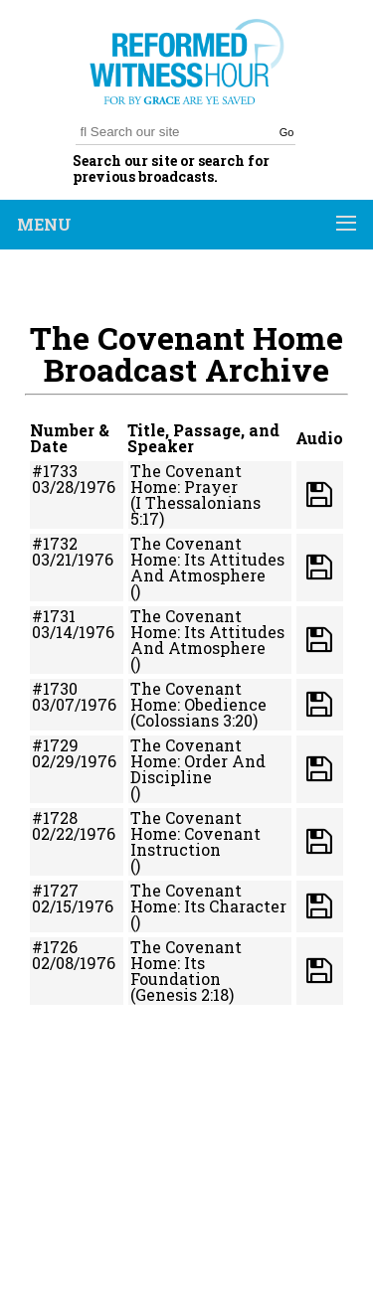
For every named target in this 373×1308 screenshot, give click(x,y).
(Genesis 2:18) (182, 994)
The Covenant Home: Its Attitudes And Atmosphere (207, 559)
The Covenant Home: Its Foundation (186, 962)
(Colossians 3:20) (194, 720)
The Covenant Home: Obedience (198, 696)
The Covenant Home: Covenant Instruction (195, 833)
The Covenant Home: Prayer (186, 478)
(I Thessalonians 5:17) (195, 510)
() (135, 590)
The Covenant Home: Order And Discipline (198, 761)
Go (287, 132)
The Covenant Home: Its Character (208, 898)
